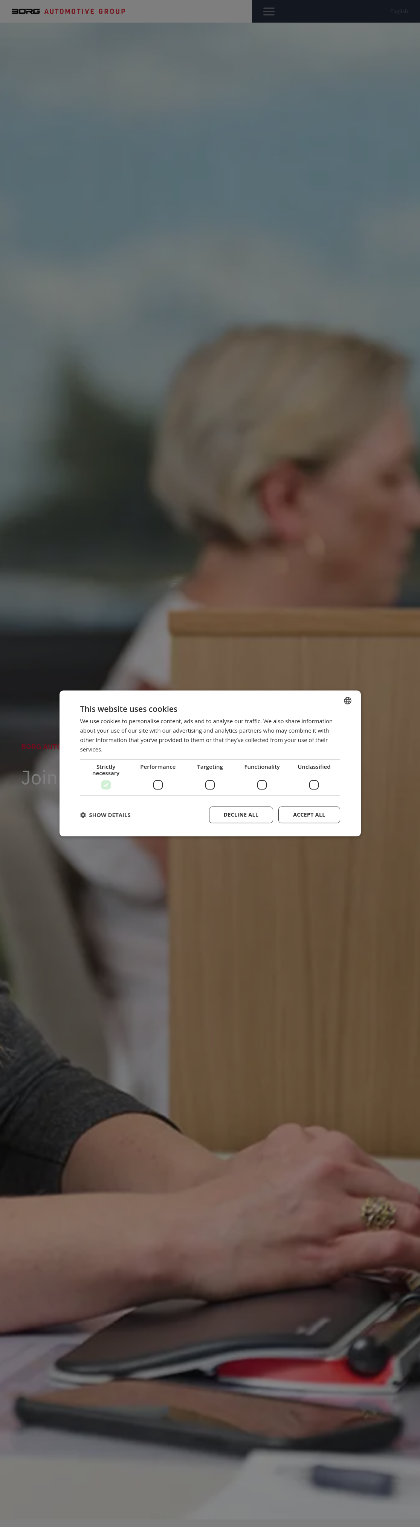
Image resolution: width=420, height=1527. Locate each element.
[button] (105, 815)
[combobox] (347, 700)
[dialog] (210, 763)
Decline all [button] (241, 814)
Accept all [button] (309, 814)
